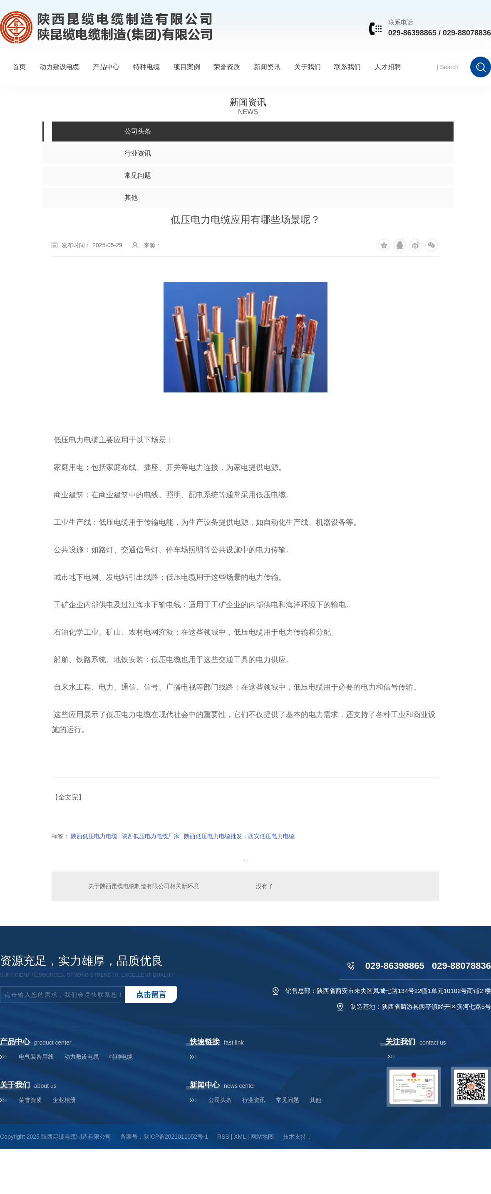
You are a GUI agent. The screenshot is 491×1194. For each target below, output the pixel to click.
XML (240, 1136)
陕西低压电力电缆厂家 (151, 836)
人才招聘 (387, 66)
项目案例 (187, 66)
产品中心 (106, 66)
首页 (19, 66)
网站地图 (262, 1136)
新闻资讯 (267, 66)
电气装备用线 (36, 1056)
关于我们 (307, 66)
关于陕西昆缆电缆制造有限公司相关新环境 (143, 886)
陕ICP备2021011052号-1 (176, 1136)
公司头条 (220, 1100)
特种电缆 (146, 66)
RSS (223, 1136)
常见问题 (287, 1100)
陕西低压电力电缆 (94, 836)
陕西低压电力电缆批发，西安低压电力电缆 (239, 836)
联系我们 (347, 66)
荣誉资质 (226, 66)
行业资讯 (253, 1100)
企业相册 (64, 1100)
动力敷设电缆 (59, 66)
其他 (315, 1100)
